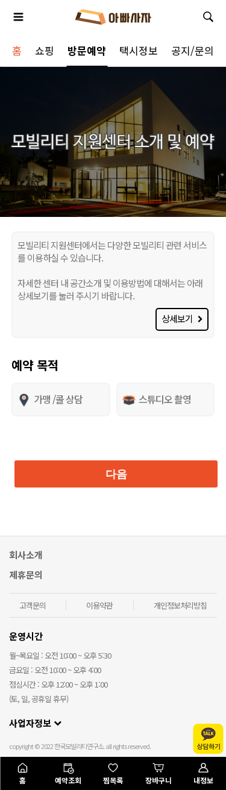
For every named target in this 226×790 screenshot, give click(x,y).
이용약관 (99, 605)
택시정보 (138, 50)
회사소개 (26, 554)
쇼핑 (44, 50)
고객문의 (32, 605)
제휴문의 (26, 574)
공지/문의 (192, 50)
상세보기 (182, 318)
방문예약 (86, 50)
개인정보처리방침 (180, 605)
